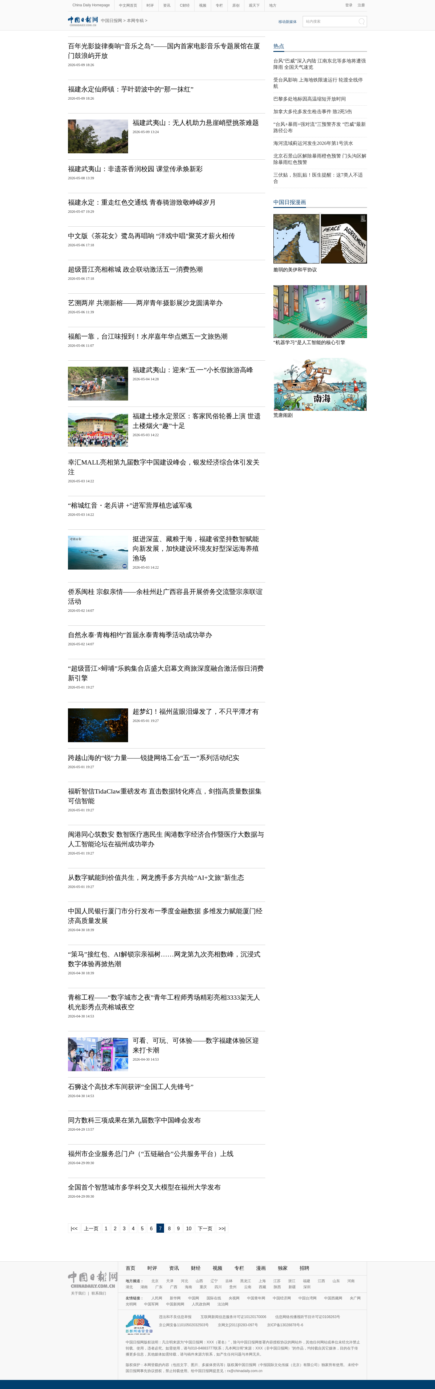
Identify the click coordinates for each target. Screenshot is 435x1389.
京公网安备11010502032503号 (184, 1325)
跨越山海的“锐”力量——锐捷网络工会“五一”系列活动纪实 (153, 758)
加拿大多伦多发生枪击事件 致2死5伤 (312, 111)
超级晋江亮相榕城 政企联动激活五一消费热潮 (135, 269)
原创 (236, 5)
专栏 (219, 5)
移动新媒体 (288, 22)
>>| (222, 1228)
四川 (218, 1287)
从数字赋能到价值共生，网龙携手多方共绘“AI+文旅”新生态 (156, 877)
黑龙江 (245, 1281)
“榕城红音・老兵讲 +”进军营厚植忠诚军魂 (130, 505)
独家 (283, 1268)
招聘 (304, 1268)
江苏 (277, 1281)
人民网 (156, 1298)
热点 (278, 46)
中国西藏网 (333, 1298)
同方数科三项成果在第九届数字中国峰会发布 (134, 1120)
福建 (306, 1281)
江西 (321, 1281)
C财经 (185, 5)
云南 (247, 1287)
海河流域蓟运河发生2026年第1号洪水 (313, 143)
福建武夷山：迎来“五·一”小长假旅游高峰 (193, 370)
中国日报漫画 (289, 202)
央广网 (355, 1298)
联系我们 (99, 1293)
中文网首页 (128, 5)
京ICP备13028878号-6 (285, 1325)
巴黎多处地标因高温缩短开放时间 (309, 98)
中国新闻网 (175, 1304)
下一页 (205, 1228)
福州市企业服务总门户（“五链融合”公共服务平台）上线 (151, 1154)
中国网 (193, 1298)
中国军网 (151, 1304)
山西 (199, 1281)
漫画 (261, 1268)
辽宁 (214, 1281)
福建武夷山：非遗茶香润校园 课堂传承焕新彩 (135, 169)
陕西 (277, 1287)
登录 (349, 5)
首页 (130, 1268)
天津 (169, 1281)
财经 (196, 1268)
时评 (150, 5)
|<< (74, 1228)
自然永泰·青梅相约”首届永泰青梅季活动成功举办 (140, 635)
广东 (159, 1287)
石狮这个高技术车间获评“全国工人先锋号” (131, 1086)
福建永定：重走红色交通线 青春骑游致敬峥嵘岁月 (142, 202)
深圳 (307, 1287)
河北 (184, 1281)
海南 (188, 1287)
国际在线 (214, 1298)
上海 (262, 1281)
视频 (202, 5)
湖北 (129, 1287)
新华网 (175, 1298)
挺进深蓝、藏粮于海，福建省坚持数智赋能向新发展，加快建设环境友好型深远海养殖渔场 (196, 548)
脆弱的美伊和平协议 (295, 269)
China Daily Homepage (91, 5)
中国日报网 (111, 20)
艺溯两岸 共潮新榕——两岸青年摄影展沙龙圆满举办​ (145, 303)
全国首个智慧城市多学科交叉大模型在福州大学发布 (144, 1187)
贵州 (233, 1287)
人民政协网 (201, 1304)
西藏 (262, 1287)
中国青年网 (256, 1298)
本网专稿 (135, 20)
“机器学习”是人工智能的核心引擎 (309, 342)
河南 (351, 1281)
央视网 (234, 1298)
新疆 (292, 1287)
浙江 (291, 1281)
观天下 (254, 5)
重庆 (203, 1287)
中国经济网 (282, 1298)
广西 (173, 1287)
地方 (272, 5)
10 (189, 1228)
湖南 (144, 1287)
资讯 (166, 5)
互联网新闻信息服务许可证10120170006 (233, 1317)
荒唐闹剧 (283, 415)
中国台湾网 (307, 1298)
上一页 (91, 1228)
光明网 (131, 1304)
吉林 (229, 1281)
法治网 (223, 1304)
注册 (361, 5)
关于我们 (78, 1293)
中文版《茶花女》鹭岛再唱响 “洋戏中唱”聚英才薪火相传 (151, 236)
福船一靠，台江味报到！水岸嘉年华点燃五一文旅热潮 (147, 336)
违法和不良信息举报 (175, 1317)
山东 (336, 1281)
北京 (155, 1281)
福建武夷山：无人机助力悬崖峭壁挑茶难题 (196, 122)
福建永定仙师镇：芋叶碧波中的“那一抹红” (131, 89)
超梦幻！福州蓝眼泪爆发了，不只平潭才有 (196, 711)
